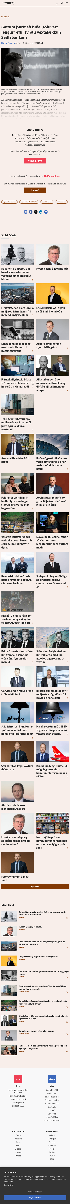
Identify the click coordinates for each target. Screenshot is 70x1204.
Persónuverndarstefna (18, 1096)
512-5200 (54, 1090)
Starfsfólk (52, 1107)
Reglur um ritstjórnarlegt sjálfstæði (18, 1091)
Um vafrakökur (52, 1117)
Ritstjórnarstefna (52, 1100)
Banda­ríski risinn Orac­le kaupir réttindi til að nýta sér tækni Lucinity (16, 580)
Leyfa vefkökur (35, 1198)
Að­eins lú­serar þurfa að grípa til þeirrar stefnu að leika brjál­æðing (51, 501)
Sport (18, 1142)
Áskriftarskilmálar (52, 1104)
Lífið (18, 1146)
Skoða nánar (9, 1185)
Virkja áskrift (35, 161)
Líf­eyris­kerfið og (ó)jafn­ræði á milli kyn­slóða (38, 957)
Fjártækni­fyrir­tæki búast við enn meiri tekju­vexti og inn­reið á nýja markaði (17, 383)
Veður (51, 1149)
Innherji (52, 1136)
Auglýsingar (52, 1094)
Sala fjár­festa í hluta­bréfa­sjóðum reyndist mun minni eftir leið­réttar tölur (17, 730)
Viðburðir (52, 1146)
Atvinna (52, 1142)
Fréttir (18, 1136)
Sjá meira (35, 887)
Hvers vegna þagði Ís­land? (52, 269)
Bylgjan (52, 1153)
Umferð (52, 1111)
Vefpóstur (52, 1114)
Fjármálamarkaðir (10, 202)
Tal (52, 1163)
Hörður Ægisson (8, 43)
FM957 (52, 1156)
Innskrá (35, 190)
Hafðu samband (51, 1097)
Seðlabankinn (47, 202)
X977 (52, 1159)
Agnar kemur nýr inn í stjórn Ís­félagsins (36, 1031)
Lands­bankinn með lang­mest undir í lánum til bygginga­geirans (16, 347)
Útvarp (18, 1156)
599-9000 (20, 1106)
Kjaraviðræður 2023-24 (29, 202)
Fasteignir (52, 1139)
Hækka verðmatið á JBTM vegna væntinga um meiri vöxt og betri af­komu (51, 730)
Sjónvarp (18, 1153)
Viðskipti (18, 1139)
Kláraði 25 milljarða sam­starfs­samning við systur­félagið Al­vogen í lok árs (16, 619)
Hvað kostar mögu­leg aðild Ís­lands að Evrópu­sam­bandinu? (16, 841)
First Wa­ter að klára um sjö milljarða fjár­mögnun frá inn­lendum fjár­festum (17, 312)
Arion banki (61, 202)
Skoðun (18, 1149)
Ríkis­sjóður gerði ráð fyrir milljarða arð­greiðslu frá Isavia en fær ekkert (51, 694)
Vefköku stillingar (35, 1192)
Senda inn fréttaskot (51, 1121)
